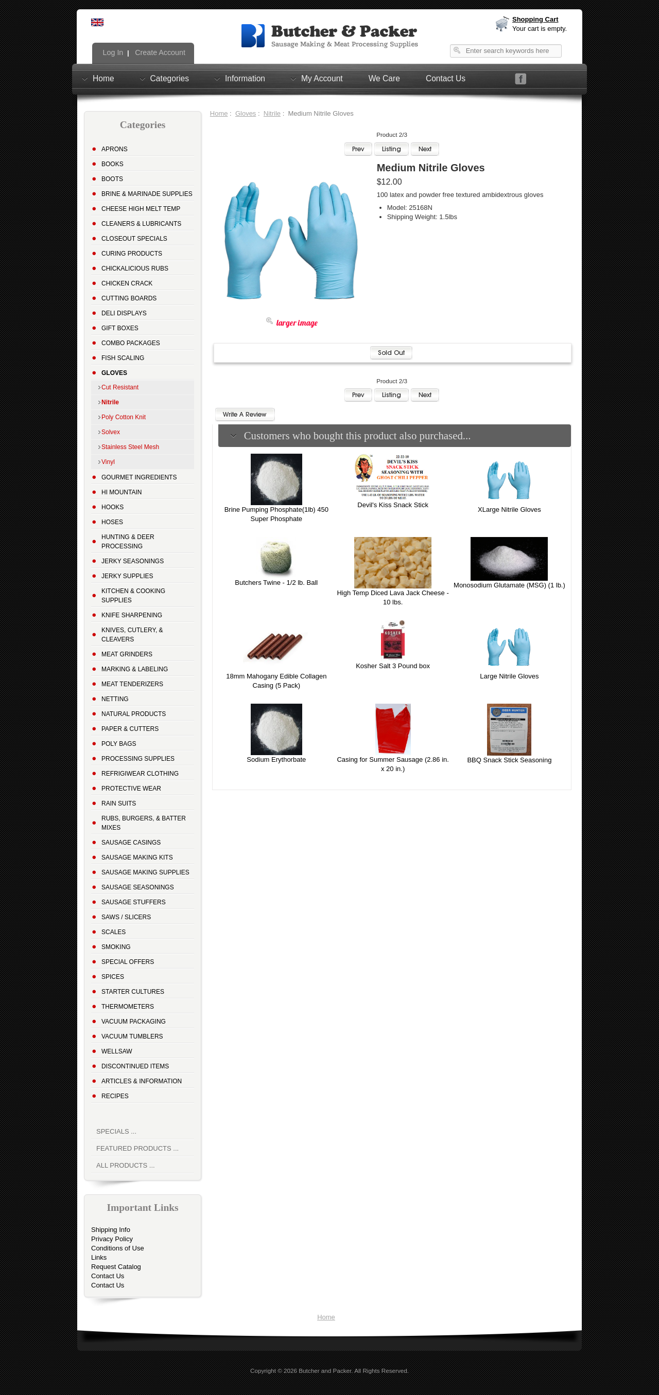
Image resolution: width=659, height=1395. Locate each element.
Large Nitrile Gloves (509, 676)
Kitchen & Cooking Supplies (133, 595)
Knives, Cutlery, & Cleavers (132, 635)
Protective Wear (131, 788)
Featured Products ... (137, 1148)
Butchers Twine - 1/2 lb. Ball (276, 582)
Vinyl (108, 462)
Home (103, 78)
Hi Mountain (121, 492)
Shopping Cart (535, 19)
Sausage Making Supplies (145, 872)
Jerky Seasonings (132, 561)
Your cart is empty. (539, 28)
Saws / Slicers (126, 917)
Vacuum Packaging (133, 1021)
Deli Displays (124, 313)
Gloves (245, 113)
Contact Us (445, 78)
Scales (113, 932)
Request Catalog (116, 1267)
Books (112, 164)
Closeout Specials (134, 238)
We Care (384, 78)
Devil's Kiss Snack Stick (392, 505)
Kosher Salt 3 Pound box (393, 666)
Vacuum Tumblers (132, 1036)
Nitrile (272, 113)
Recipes (115, 1096)
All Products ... (125, 1165)
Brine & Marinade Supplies (147, 194)
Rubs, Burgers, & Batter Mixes (143, 823)
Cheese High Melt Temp (140, 208)
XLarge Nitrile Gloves (509, 509)
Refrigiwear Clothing (140, 773)
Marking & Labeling (134, 669)
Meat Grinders (126, 654)
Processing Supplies (138, 758)
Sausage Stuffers (133, 902)
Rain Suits (118, 803)
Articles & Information (141, 1081)
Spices (112, 976)
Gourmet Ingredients (139, 477)
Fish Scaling (122, 358)
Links (99, 1257)
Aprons (114, 149)
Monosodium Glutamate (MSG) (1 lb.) (509, 585)
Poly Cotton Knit (123, 417)
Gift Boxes (119, 328)
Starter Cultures (132, 991)
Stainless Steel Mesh (130, 447)
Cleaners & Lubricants (141, 223)
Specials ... (116, 1131)
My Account (322, 78)
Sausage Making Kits (137, 857)
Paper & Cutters (130, 728)
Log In (112, 52)
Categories (169, 78)
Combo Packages (130, 343)
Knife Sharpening (131, 615)
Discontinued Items (135, 1066)
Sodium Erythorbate (276, 759)
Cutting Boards (129, 298)
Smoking (116, 947)
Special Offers (127, 961)
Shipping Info (110, 1229)
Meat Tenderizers (132, 684)
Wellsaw (116, 1051)
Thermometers (127, 1006)
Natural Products (133, 714)
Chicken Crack (126, 283)
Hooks (112, 507)
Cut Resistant (119, 387)
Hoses (112, 522)
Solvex (110, 432)
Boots (112, 179)
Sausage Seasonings (137, 887)
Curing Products (131, 253)
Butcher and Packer (325, 1370)
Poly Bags (118, 743)
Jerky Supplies (127, 576)
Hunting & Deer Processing (127, 541)
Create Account (159, 52)
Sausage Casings (131, 842)
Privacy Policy (112, 1239)
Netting (115, 699)
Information (245, 78)
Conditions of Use (117, 1248)
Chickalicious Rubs (134, 268)
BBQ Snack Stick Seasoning (509, 760)
